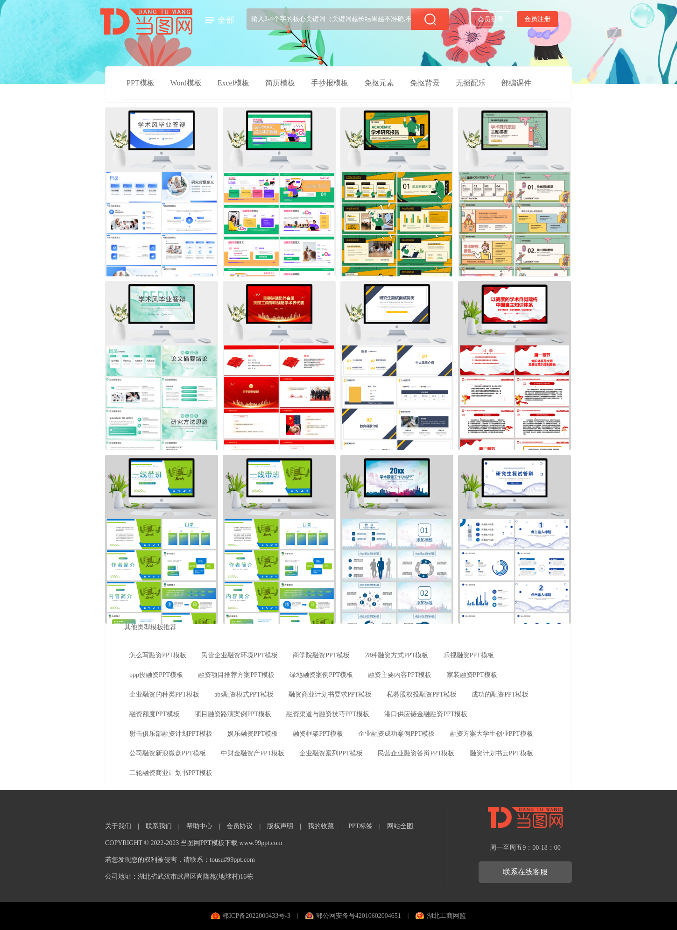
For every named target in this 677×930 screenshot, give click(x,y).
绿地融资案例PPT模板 (321, 674)
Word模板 (186, 83)
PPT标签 (360, 826)
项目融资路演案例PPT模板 (233, 714)
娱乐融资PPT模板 (252, 733)
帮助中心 (199, 826)
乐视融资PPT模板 (469, 655)
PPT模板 (141, 83)
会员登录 (491, 19)
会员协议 (239, 826)
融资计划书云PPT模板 (501, 753)
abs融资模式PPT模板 (244, 694)
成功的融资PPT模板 (500, 694)
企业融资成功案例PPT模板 (396, 733)
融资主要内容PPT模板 (399, 674)
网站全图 (400, 826)
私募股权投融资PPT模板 (422, 694)
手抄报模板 (329, 83)
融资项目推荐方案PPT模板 (236, 674)
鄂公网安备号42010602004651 (358, 915)
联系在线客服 (525, 872)
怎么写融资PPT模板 (157, 655)
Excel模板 (233, 83)
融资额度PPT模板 (154, 714)
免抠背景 (425, 83)
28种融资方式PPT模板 (396, 655)
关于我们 (118, 826)
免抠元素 (379, 83)
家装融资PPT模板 (472, 674)
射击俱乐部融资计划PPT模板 (170, 733)
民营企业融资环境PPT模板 (239, 655)
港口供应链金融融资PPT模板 (425, 714)
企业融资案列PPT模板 (331, 753)
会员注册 (537, 18)
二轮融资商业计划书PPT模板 (170, 772)
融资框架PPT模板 (318, 733)
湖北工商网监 (446, 915)
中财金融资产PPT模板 (252, 753)
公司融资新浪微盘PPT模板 (167, 753)
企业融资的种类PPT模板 (164, 694)
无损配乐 (471, 83)
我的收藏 (321, 826)
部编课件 (516, 83)
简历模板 (280, 83)
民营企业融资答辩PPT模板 (416, 753)
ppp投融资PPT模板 (156, 674)
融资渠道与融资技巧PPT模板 (327, 714)
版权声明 (280, 826)
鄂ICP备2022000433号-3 (256, 915)
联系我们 (159, 826)
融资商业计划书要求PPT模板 (330, 694)
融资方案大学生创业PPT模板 (491, 733)
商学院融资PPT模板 (321, 655)
